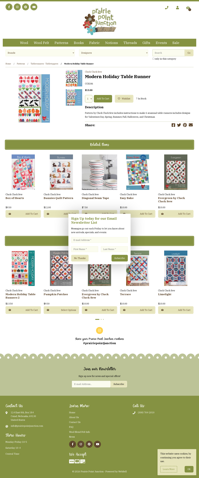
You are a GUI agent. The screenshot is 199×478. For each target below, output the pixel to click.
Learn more (169, 469)
